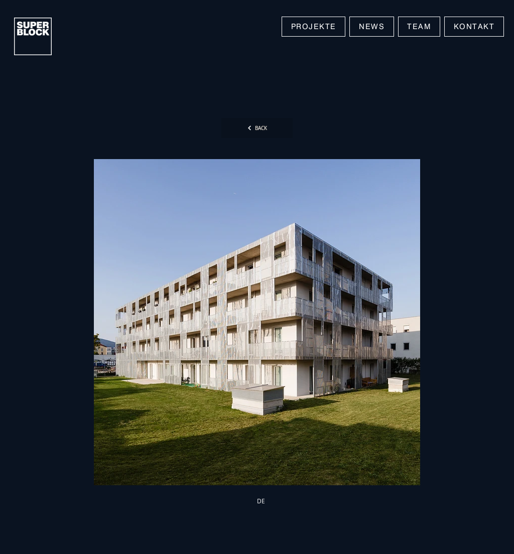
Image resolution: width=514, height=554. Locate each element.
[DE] (261, 501)
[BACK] (257, 128)
